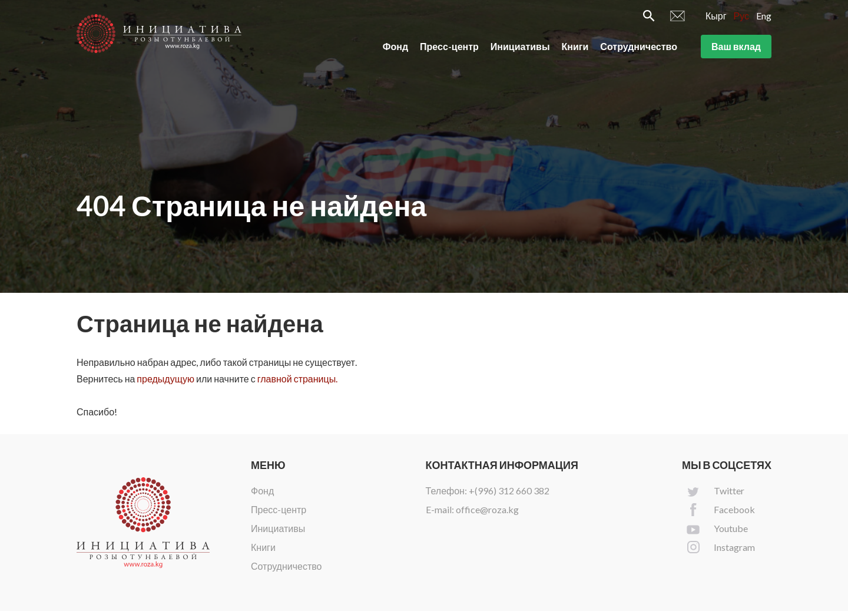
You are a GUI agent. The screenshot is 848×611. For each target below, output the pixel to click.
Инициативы (520, 46)
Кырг (716, 15)
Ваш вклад (736, 46)
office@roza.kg (487, 509)
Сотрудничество (638, 46)
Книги (575, 46)
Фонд (395, 46)
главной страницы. (297, 378)
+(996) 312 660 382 (509, 490)
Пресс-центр (449, 46)
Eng (763, 15)
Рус (742, 15)
